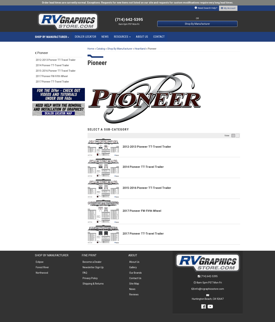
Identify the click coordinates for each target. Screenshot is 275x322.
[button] (52, 36)
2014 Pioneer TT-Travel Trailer (143, 167)
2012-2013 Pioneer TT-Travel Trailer (147, 146)
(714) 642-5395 (209, 276)
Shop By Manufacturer (197, 23)
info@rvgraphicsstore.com (209, 288)
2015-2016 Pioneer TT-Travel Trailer (147, 188)
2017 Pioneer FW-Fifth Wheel (142, 211)
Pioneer (41, 53)
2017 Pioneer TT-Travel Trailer (143, 233)
